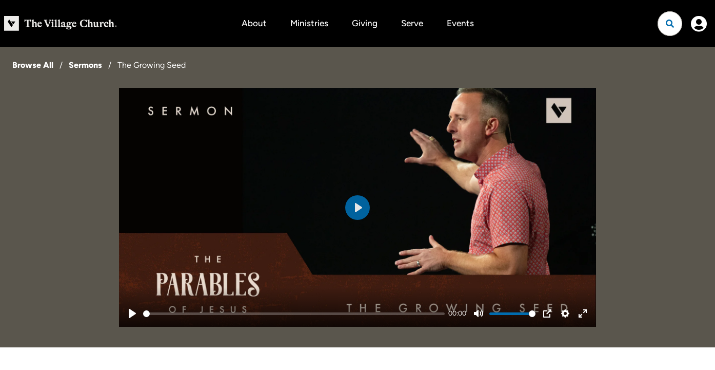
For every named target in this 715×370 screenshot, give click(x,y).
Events (460, 23)
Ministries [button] (309, 23)
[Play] (132, 313)
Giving (365, 23)
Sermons (85, 65)
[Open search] (670, 23)
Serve (412, 23)
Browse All (32, 65)
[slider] (294, 314)
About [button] (254, 23)
